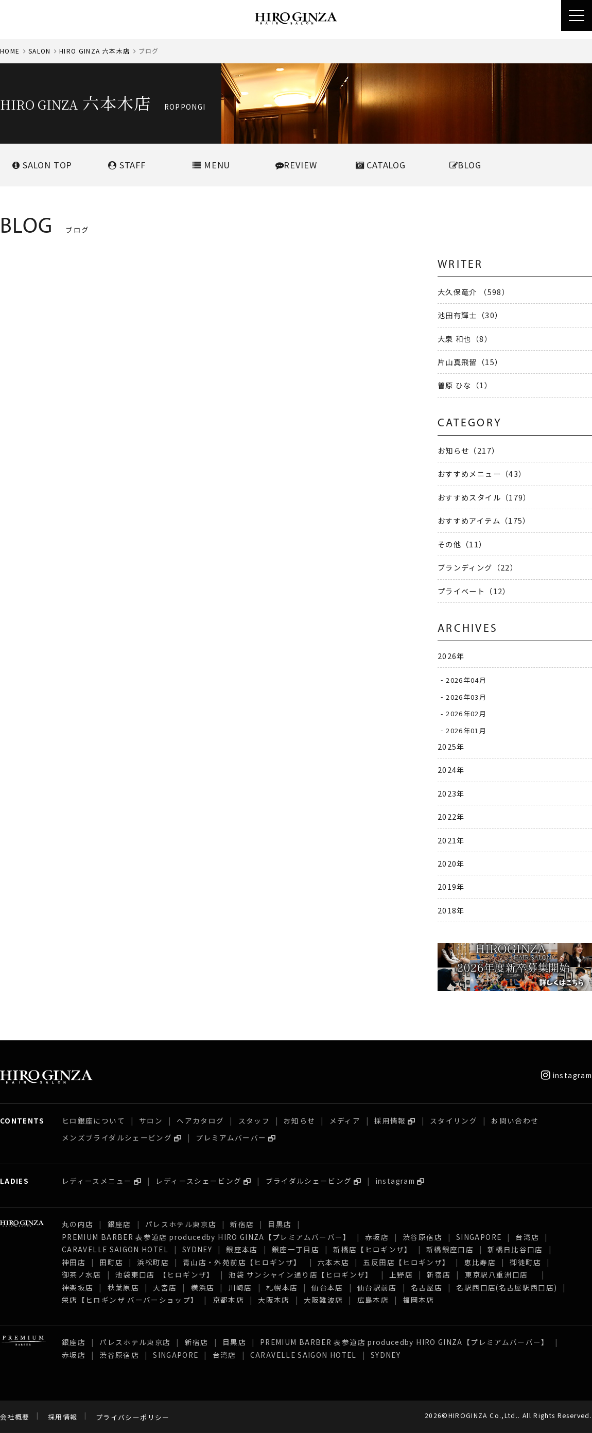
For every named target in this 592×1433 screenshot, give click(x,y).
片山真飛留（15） (470, 361)
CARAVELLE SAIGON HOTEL (115, 1249)
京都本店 (228, 1299)
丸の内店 (77, 1224)
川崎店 (240, 1287)
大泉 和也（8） (465, 338)
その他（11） (462, 544)
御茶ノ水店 (81, 1274)
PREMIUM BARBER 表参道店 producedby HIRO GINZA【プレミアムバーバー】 (206, 1237)
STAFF (127, 165)
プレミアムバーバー (231, 1137)
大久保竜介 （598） (474, 291)
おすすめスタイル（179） (484, 497)
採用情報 (390, 1120)
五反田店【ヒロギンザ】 (406, 1262)
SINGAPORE (478, 1237)
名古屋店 (426, 1287)
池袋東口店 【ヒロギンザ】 (165, 1274)
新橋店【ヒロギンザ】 (372, 1249)
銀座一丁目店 (295, 1249)
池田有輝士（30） (470, 314)
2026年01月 (466, 730)
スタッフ (254, 1120)
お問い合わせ (514, 1120)
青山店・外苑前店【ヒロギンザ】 (243, 1262)
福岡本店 (418, 1299)
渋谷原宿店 (422, 1237)
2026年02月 (466, 713)
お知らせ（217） (468, 450)
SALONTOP (42, 165)
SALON (39, 50)
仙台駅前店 (377, 1287)
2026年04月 (466, 679)
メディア (344, 1120)
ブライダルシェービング (309, 1181)
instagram (566, 1075)
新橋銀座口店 (450, 1249)
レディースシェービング (198, 1181)
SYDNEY (197, 1249)
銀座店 (119, 1224)
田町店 (111, 1262)
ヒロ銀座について (93, 1120)
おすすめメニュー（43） (482, 473)
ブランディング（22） (478, 567)
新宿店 (242, 1224)
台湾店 (527, 1237)
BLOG (465, 165)
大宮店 (165, 1287)
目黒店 (279, 1224)
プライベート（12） (474, 590)
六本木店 (333, 1262)
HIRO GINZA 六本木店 (94, 50)
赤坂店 (377, 1237)
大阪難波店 (323, 1299)
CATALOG (381, 165)
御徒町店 (525, 1262)
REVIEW (296, 165)
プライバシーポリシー (133, 1417)
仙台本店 (327, 1287)
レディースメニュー (97, 1181)
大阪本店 (273, 1299)
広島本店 (373, 1299)
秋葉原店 (123, 1287)
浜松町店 (152, 1262)
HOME (10, 50)
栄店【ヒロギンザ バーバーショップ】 (130, 1299)
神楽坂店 (77, 1287)
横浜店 (202, 1287)
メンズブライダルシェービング (117, 1137)
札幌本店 (282, 1287)
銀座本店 (241, 1249)
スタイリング (453, 1120)
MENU (211, 165)
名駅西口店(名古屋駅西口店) (506, 1287)
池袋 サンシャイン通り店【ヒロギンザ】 (302, 1274)
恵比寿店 (480, 1262)
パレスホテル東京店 (180, 1224)
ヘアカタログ (200, 1120)
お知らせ (299, 1120)
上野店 (401, 1274)
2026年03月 (466, 696)
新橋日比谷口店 (515, 1249)
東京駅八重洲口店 (500, 1274)
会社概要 (14, 1417)
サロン (151, 1120)
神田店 (73, 1262)
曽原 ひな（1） (465, 384)
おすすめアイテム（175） (484, 520)
